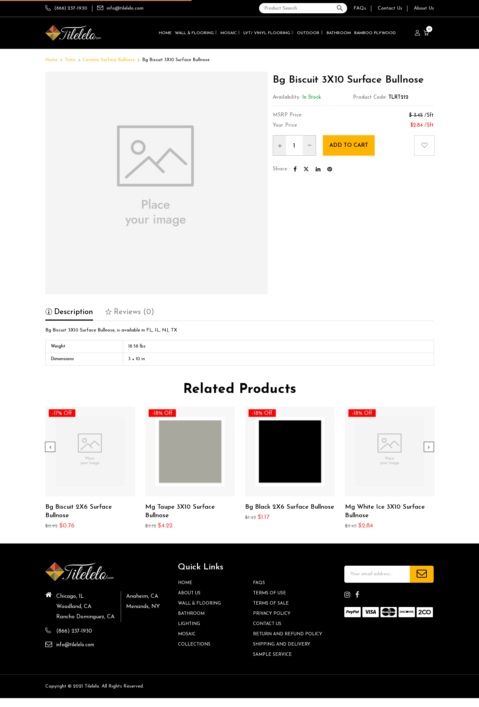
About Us (424, 8)
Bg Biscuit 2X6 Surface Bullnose (81, 512)
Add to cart (353, 145)
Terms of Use (271, 593)
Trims (70, 60)
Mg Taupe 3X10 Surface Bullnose (183, 512)
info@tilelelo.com (125, 8)
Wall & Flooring (201, 604)
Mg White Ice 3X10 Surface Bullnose (388, 512)
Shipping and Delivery (284, 653)
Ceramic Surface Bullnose (109, 60)
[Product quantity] (294, 146)
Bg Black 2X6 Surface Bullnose (279, 512)
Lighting (190, 624)
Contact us (269, 624)
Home (51, 60)
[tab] (69, 314)
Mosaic (188, 634)
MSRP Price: (287, 115)
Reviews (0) (129, 312)
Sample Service (274, 663)
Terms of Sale (272, 604)
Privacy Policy (273, 614)
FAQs (360, 8)
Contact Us (390, 8)
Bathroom (193, 614)
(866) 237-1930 (66, 8)
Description (69, 312)
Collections (196, 645)
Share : (281, 169)
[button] (427, 33)
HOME (186, 583)
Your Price (285, 125)
